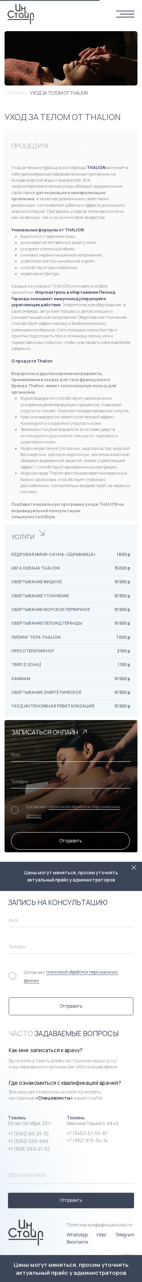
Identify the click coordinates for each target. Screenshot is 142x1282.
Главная (15, 93)
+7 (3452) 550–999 (28, 1141)
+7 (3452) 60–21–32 (28, 1134)
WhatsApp (77, 1235)
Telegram (124, 1235)
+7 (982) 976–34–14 (87, 1141)
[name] (70, 755)
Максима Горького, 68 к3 (92, 1124)
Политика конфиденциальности (99, 1225)
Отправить (70, 841)
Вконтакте (77, 1242)
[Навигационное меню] (125, 14)
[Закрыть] (134, 867)
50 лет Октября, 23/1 (29, 1124)
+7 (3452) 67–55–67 (87, 1133)
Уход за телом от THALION (59, 93)
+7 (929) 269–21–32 (29, 1149)
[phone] (70, 781)
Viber (101, 1235)
